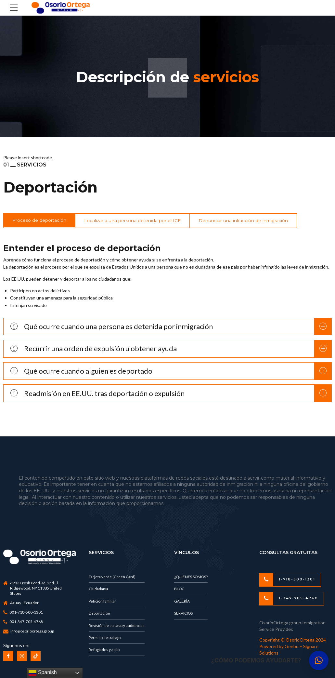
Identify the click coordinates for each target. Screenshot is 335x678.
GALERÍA (182, 601)
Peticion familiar (103, 601)
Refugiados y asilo (105, 651)
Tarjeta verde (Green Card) (113, 577)
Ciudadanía (99, 589)
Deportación (100, 614)
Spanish (43, 673)
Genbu (292, 647)
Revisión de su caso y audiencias (117, 626)
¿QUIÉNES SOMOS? (191, 577)
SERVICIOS (184, 614)
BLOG (179, 589)
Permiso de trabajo (105, 639)
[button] (319, 660)
